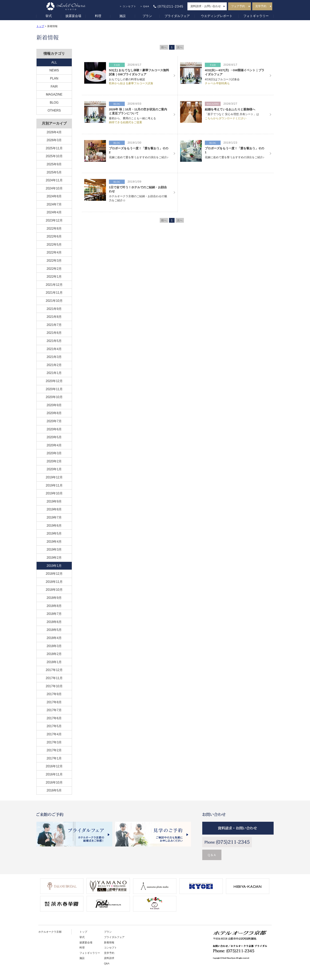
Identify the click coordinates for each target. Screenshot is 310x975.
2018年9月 (54, 597)
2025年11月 (54, 148)
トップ (40, 26)
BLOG (54, 102)
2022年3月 (54, 260)
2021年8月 (54, 316)
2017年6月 (54, 718)
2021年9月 (54, 308)
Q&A (146, 6)
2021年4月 (54, 349)
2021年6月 (54, 332)
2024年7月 (54, 204)
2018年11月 (54, 581)
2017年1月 (54, 758)
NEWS (54, 70)
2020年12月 (54, 381)
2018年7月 (54, 613)
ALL (54, 62)
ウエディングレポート (216, 16)
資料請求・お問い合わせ (205, 6)
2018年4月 (54, 638)
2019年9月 (54, 501)
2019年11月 (54, 485)
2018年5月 (54, 629)
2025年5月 (54, 172)
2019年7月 (54, 517)
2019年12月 (54, 477)
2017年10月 (54, 686)
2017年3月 (54, 742)
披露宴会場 (73, 16)
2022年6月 (54, 236)
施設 (122, 16)
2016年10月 (54, 782)
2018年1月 (54, 662)
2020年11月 (54, 389)
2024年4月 (54, 212)
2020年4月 (54, 445)
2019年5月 (54, 533)
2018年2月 (54, 654)
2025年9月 (54, 164)
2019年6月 (54, 525)
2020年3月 (54, 453)
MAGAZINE (54, 94)
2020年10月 (54, 397)
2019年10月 (54, 493)
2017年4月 (54, 734)
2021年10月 (54, 300)
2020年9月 (54, 405)
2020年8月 (54, 413)
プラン (147, 16)
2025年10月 (54, 156)
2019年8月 (54, 509)
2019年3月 (54, 549)
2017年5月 (54, 726)
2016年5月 (54, 790)
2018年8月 (54, 606)
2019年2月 (54, 557)
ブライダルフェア (177, 16)
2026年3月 (54, 140)
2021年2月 (54, 365)
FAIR (54, 86)
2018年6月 (54, 622)
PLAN (54, 78)
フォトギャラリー (256, 16)
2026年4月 (54, 132)
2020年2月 (54, 461)
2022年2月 (54, 268)
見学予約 (260, 6)
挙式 (48, 16)
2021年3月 (54, 357)
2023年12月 (54, 220)
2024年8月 (54, 196)
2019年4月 (54, 541)
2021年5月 (54, 341)
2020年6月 (54, 429)
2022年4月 (54, 252)
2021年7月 (54, 325)
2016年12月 (54, 766)
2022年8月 (54, 228)
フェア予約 (238, 6)
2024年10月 (54, 188)
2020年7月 (54, 421)
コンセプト (129, 6)
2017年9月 (54, 694)
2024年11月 (54, 180)
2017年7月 (54, 710)
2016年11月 (54, 774)
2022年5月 (54, 244)
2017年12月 (54, 670)
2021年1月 (54, 373)
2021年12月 (54, 284)
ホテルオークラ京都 (49, 931)
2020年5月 (54, 437)
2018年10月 (54, 589)
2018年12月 (54, 573)
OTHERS (54, 110)
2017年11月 (54, 678)
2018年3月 (54, 646)
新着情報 (109, 942)
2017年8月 (54, 702)
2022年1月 (54, 276)
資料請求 (109, 958)
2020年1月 (54, 469)
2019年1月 (54, 565)
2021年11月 (54, 292)
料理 (98, 16)
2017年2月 (54, 750)
